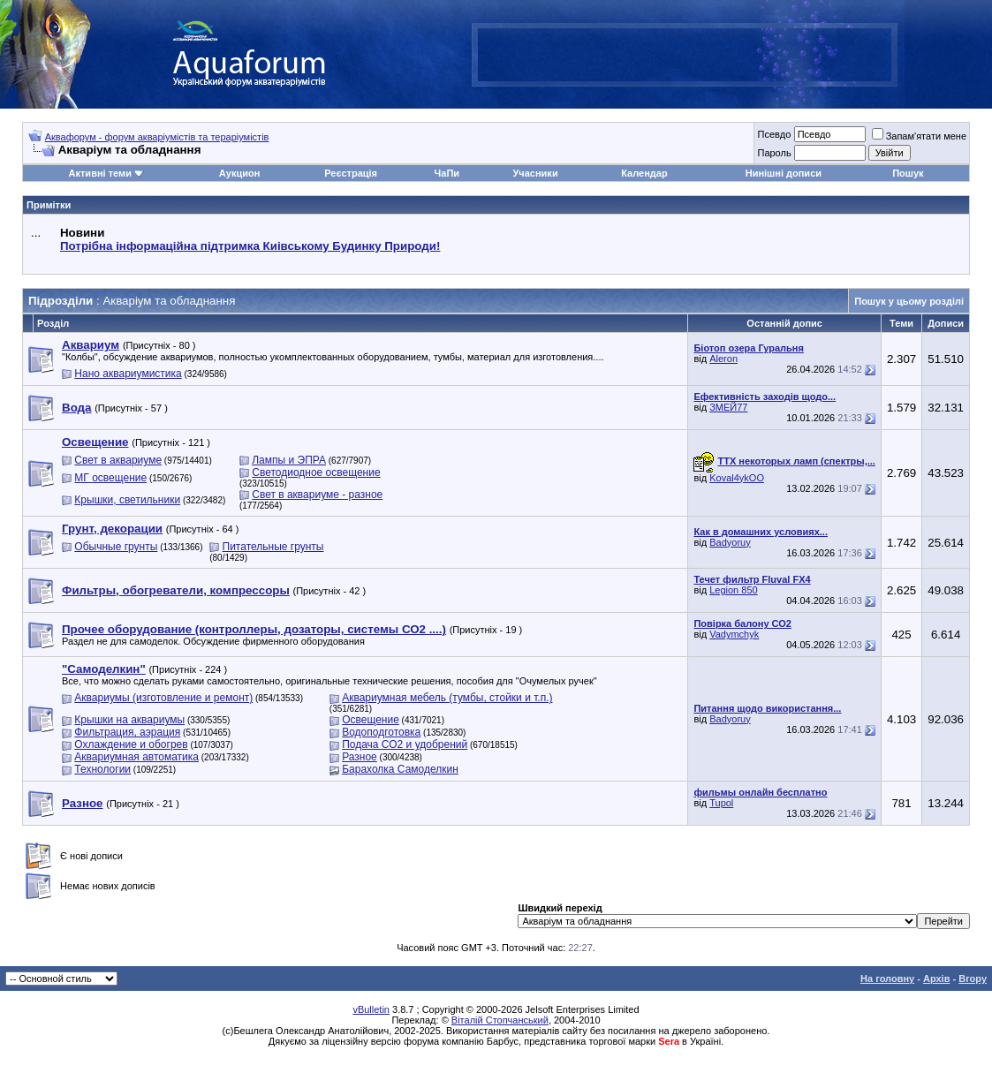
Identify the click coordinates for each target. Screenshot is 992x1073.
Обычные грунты (115, 546)
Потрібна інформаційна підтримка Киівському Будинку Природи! (250, 246)
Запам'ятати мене (919, 136)
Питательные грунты (273, 546)
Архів (936, 978)
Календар (644, 173)
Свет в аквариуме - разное (317, 494)
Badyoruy (729, 542)
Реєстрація (350, 173)
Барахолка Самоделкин (400, 769)
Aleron (723, 358)
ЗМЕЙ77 (728, 407)
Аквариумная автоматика (136, 757)
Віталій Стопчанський (500, 1020)
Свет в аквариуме (118, 460)
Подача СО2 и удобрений (404, 744)
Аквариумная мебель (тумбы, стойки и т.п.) (447, 697)
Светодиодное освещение (316, 472)
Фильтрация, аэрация (127, 732)
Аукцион (239, 173)
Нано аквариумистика (127, 373)
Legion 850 (733, 590)
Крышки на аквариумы (129, 720)
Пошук (907, 173)
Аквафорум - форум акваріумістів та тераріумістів (157, 137)
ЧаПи (447, 173)
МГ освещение (110, 478)
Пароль (774, 152)
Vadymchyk (734, 634)
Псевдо (774, 134)
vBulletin (371, 1009)
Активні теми (100, 173)
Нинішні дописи (784, 173)
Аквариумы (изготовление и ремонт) (163, 697)
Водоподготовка (381, 732)
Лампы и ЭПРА (289, 460)
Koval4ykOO (736, 477)
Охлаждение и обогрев (130, 744)
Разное (359, 757)
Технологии (102, 769)
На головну (887, 978)
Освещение (370, 720)
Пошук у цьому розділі (909, 301)
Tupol (721, 802)
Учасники (535, 173)
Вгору (972, 978)
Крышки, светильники (127, 500)
